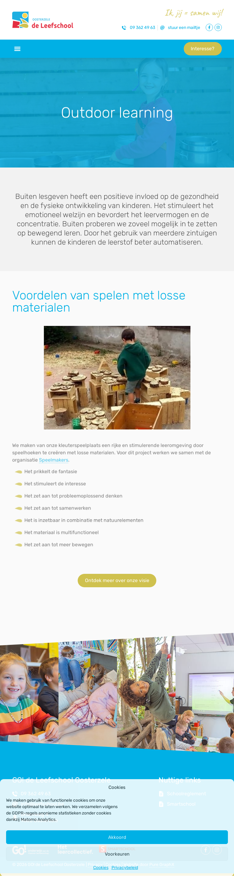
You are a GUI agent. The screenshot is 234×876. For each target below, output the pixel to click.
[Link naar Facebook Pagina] (209, 27)
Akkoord (117, 837)
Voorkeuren (117, 854)
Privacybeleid (125, 867)
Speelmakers (53, 464)
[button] (17, 49)
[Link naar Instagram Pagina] (218, 27)
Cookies (100, 867)
